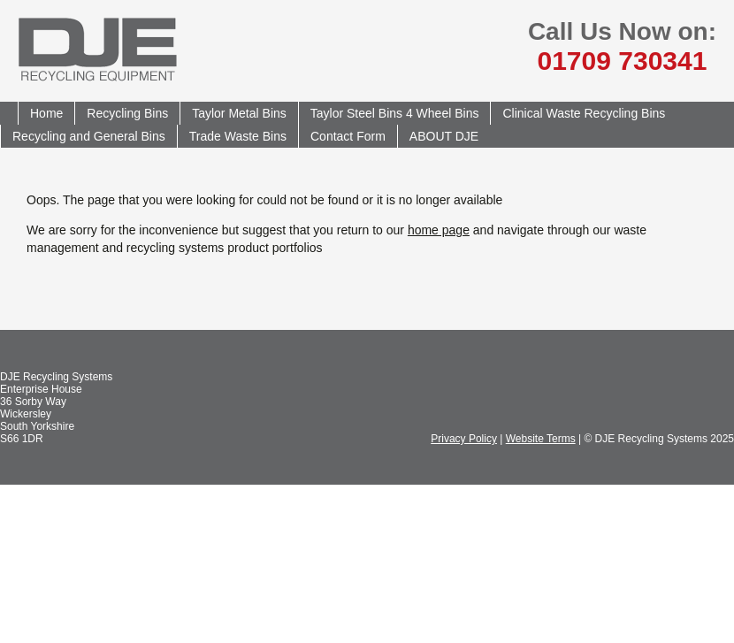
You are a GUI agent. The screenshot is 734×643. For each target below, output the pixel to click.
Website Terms (541, 438)
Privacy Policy (464, 438)
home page (439, 230)
